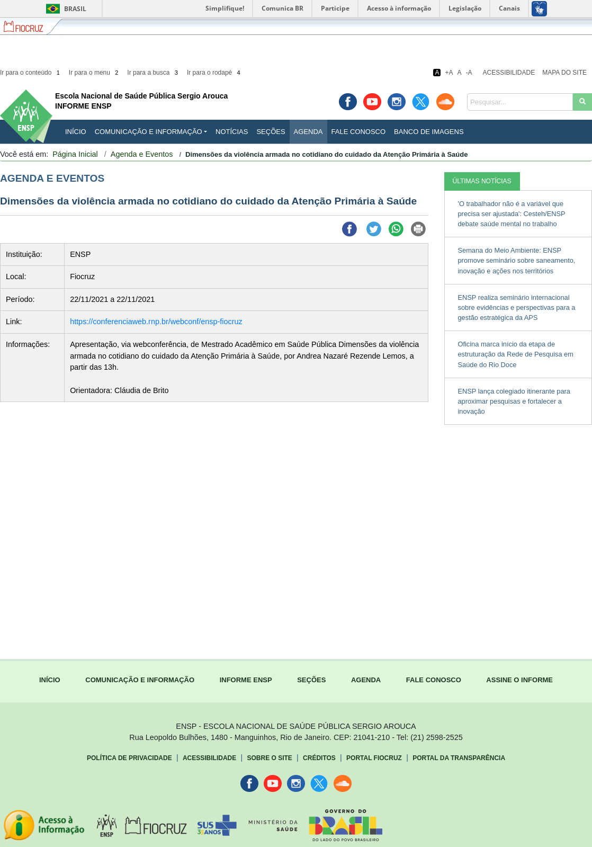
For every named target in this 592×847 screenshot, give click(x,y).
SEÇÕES (311, 680)
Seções (270, 132)
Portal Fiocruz (374, 758)
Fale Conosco (358, 132)
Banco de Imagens (428, 132)
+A (449, 72)
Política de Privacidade (129, 758)
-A (469, 72)
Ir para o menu (94, 72)
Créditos (319, 758)
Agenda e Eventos (142, 154)
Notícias (232, 132)
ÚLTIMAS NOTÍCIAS (482, 181)
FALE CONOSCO (433, 680)
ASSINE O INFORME (519, 680)
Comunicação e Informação (148, 132)
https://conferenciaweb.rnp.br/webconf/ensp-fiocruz (156, 321)
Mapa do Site (564, 72)
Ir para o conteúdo (30, 72)
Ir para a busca (153, 72)
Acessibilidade (509, 72)
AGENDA (366, 680)
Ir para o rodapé (214, 72)
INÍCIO (75, 132)
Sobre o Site (269, 758)
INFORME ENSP (246, 680)
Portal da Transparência (458, 758)
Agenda (308, 132)
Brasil (64, 8)
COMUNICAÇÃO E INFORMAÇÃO (139, 680)
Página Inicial (75, 154)
